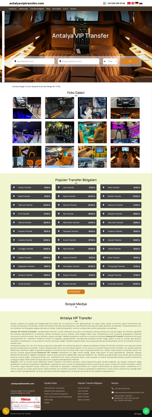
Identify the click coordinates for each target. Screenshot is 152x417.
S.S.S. (65, 9)
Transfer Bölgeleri (37, 9)
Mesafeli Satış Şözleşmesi (54, 391)
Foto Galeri (56, 9)
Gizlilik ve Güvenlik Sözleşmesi (56, 394)
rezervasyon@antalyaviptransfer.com (129, 392)
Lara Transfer (83, 391)
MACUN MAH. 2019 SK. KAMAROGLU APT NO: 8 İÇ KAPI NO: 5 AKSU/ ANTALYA (126, 398)
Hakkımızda (23, 9)
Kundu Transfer (84, 388)
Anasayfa (13, 9)
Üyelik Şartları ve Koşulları (54, 388)
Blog (48, 9)
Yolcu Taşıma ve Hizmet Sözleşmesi (58, 397)
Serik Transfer (83, 394)
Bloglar (47, 402)
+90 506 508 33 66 (122, 388)
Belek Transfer (83, 397)
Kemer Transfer (84, 400)
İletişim (73, 9)
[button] (4, 46)
